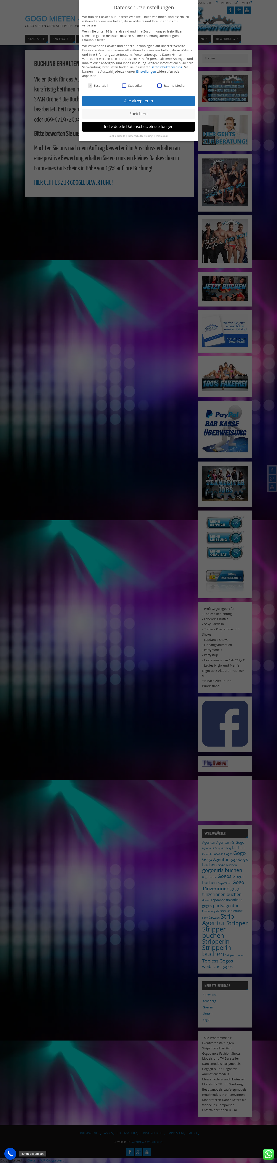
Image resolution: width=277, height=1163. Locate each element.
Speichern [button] (138, 111)
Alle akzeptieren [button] (138, 98)
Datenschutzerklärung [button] (140, 133)
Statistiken (132, 83)
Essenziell (98, 83)
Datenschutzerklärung (166, 65)
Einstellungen (146, 69)
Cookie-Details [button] (117, 133)
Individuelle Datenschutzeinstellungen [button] (138, 124)
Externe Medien (171, 83)
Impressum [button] (162, 133)
